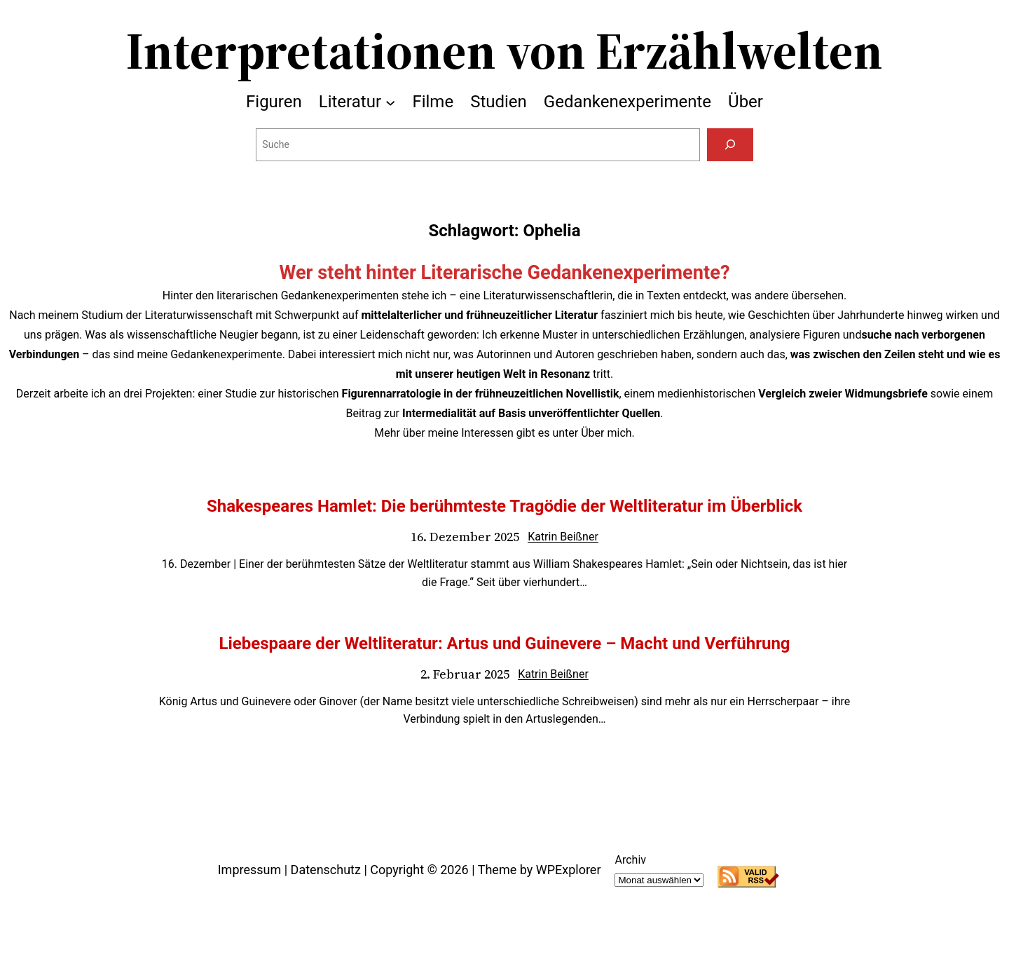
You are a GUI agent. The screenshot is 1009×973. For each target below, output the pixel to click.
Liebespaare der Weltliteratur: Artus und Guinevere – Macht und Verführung (504, 643)
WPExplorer (568, 869)
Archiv (630, 859)
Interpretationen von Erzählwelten (504, 50)
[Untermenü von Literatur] (390, 102)
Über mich (606, 433)
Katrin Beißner (563, 536)
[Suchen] (730, 144)
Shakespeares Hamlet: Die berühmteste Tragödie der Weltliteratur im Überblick (504, 506)
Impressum (250, 869)
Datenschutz (326, 869)
